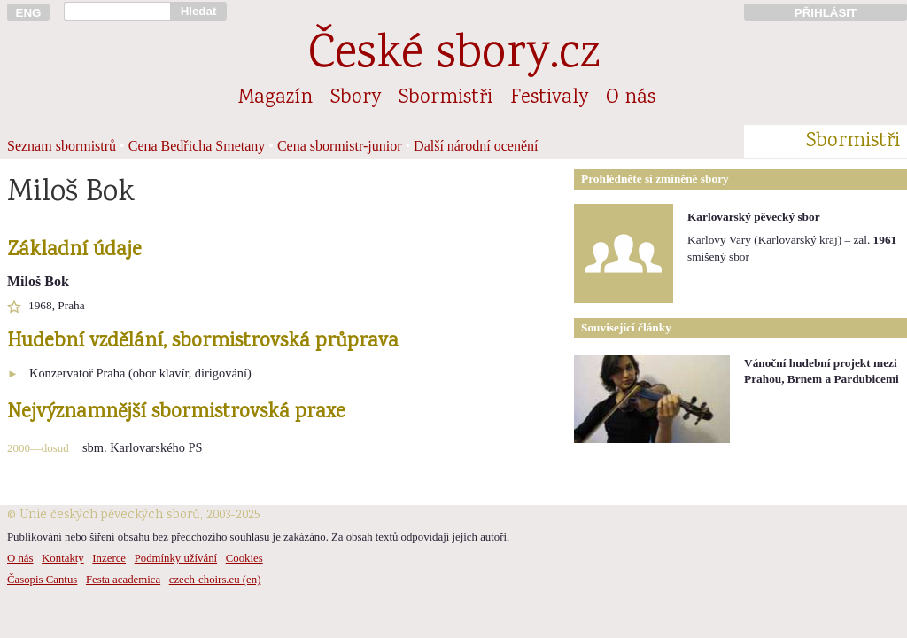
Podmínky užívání (176, 558)
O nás (630, 98)
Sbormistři (445, 98)
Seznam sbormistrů (61, 145)
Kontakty (63, 558)
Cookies (244, 558)
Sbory (355, 98)
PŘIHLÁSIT (826, 12)
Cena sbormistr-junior (339, 145)
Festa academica (123, 579)
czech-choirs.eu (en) (215, 579)
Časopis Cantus (42, 579)
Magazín (275, 98)
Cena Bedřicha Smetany (197, 145)
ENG (29, 12)
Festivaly (549, 98)
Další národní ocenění (476, 145)
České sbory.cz (454, 56)
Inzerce (109, 558)
